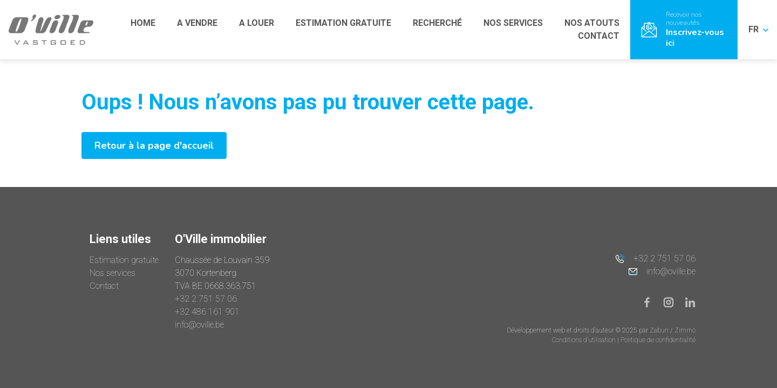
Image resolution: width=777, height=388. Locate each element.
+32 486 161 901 (207, 312)
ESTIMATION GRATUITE (343, 23)
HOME (143, 23)
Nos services (112, 273)
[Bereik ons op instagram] (673, 301)
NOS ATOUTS (591, 23)
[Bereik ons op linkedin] (690, 301)
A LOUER (256, 23)
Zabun (659, 330)
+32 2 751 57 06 (206, 299)
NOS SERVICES (513, 23)
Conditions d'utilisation (584, 340)
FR (758, 29)
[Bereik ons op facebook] (651, 301)
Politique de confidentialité (658, 340)
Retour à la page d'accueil (154, 145)
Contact (104, 286)
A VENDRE (197, 23)
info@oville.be (199, 325)
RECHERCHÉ (437, 23)
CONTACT (598, 36)
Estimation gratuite (124, 260)
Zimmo (685, 330)
